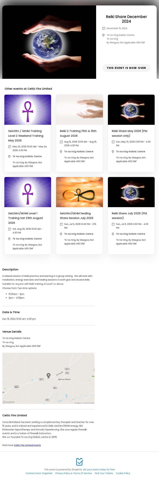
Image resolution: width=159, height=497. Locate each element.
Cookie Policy (123, 473)
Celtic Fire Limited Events (27, 445)
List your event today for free (99, 469)
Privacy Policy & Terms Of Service (73, 473)
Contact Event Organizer (39, 473)
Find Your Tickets (104, 473)
